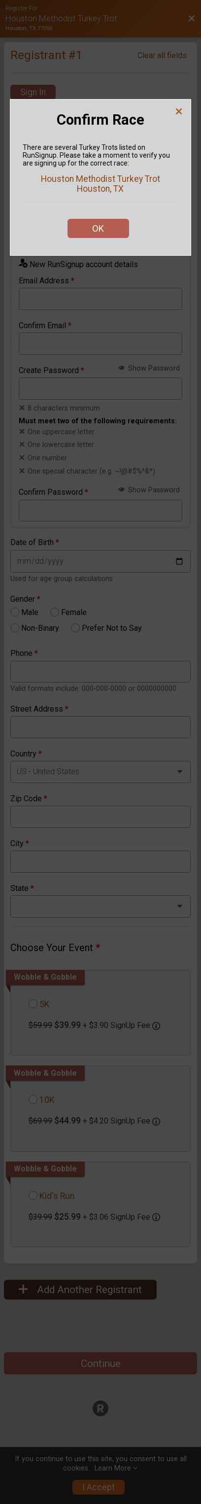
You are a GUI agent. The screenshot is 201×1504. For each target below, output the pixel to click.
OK (98, 228)
